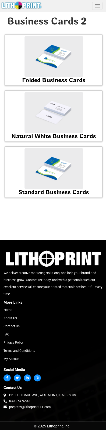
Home (8, 309)
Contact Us (12, 326)
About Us (10, 318)
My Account (12, 358)
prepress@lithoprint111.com (27, 406)
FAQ (7, 334)
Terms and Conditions (19, 350)
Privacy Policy (14, 342)
